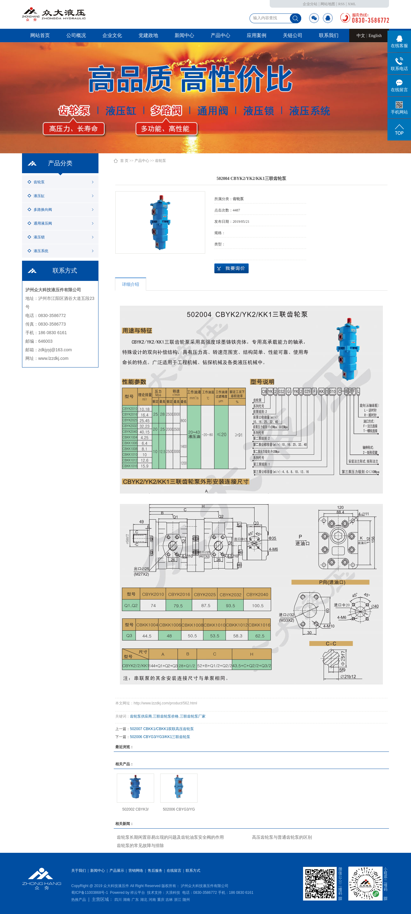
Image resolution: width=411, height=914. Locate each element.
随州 (186, 899)
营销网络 (135, 870)
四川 (118, 899)
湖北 (143, 899)
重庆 (161, 899)
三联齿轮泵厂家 (193, 716)
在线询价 (231, 268)
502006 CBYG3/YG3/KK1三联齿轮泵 (160, 737)
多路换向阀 (43, 209)
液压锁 (39, 237)
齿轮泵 (39, 182)
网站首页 (40, 35)
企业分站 (310, 4)
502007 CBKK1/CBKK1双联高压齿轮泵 (162, 729)
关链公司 (292, 35)
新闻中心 (184, 35)
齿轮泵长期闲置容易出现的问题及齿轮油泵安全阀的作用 (170, 837)
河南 (152, 899)
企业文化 (112, 35)
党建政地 (148, 35)
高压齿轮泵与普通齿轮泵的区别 (282, 837)
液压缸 (39, 196)
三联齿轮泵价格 (166, 716)
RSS (341, 4)
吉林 (169, 899)
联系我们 (329, 35)
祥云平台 (137, 892)
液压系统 (41, 251)
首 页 (124, 161)
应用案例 (256, 35)
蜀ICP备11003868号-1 (89, 892)
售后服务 (155, 870)
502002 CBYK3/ (135, 809)
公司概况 (76, 35)
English (375, 35)
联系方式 (193, 870)
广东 (135, 899)
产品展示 (116, 870)
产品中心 (220, 35)
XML (352, 4)
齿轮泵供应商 (141, 716)
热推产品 (78, 899)
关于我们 (78, 870)
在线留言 (174, 870)
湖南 (126, 899)
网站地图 (327, 4)
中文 (361, 35)
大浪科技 (172, 892)
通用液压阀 (43, 223)
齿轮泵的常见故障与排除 (140, 845)
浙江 (177, 899)
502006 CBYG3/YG (179, 809)
